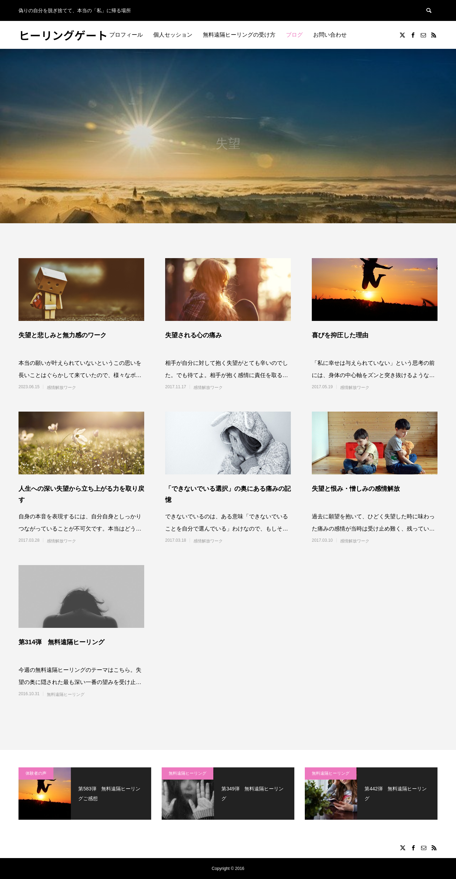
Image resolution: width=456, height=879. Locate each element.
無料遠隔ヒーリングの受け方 (239, 35)
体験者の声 (35, 773)
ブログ (294, 35)
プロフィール (126, 35)
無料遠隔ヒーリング (65, 694)
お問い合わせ (330, 35)
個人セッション (172, 35)
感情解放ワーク (61, 387)
